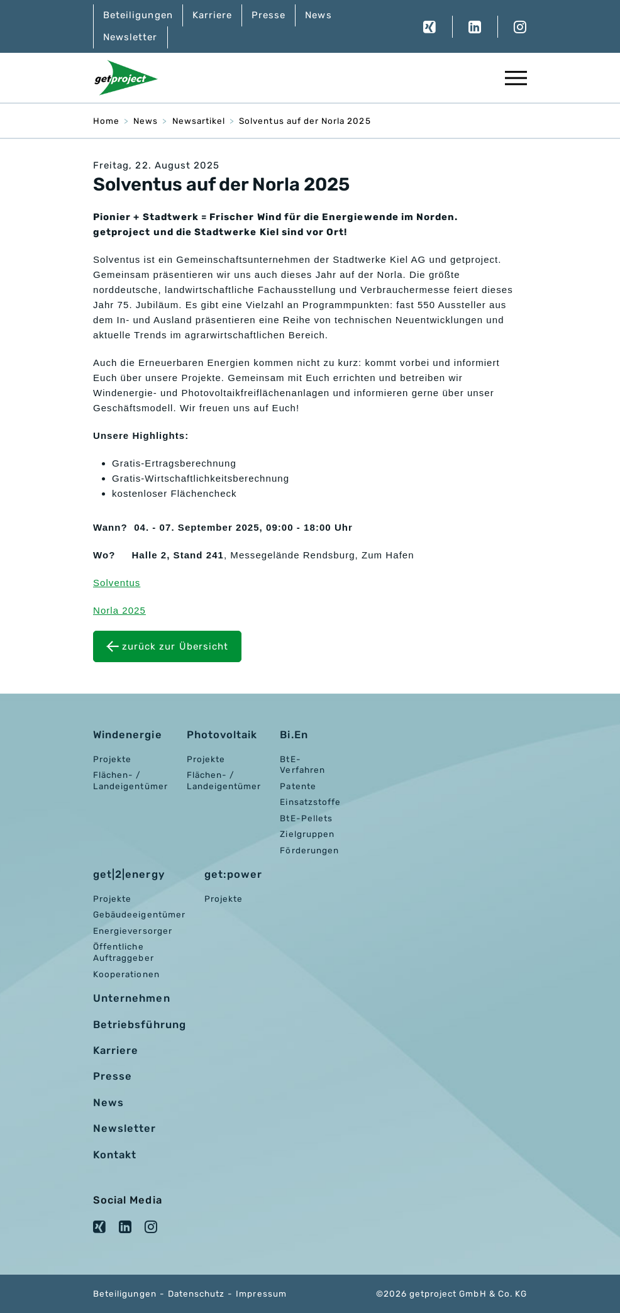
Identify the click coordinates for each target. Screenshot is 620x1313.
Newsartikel (199, 121)
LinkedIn (474, 27)
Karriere (212, 15)
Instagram (512, 27)
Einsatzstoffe (310, 802)
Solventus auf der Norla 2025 (304, 121)
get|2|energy (129, 874)
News (318, 15)
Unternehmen (131, 998)
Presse (268, 15)
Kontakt (114, 1155)
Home (106, 121)
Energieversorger (132, 931)
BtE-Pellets (306, 818)
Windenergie (127, 735)
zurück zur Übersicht (175, 646)
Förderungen (309, 850)
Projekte (112, 759)
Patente (298, 786)
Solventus (116, 582)
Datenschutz (196, 1293)
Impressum (261, 1293)
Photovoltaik (222, 735)
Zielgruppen (307, 834)
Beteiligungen (138, 15)
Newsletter (130, 37)
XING (429, 27)
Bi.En (293, 735)
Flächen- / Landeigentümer (130, 780)
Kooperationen (126, 974)
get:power (233, 874)
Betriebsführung (139, 1025)
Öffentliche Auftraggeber (123, 952)
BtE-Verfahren (302, 764)
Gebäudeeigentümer (139, 914)
